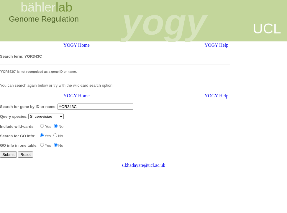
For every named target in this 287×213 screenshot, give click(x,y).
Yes (45, 126)
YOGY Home (76, 45)
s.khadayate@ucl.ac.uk (143, 165)
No (58, 126)
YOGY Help (216, 45)
